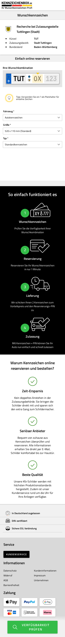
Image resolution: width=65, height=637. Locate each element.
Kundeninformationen (45, 570)
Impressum (40, 575)
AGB (5, 580)
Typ (5, 138)
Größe (6, 125)
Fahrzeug (8, 111)
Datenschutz (9, 570)
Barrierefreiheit (11, 585)
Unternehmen (41, 580)
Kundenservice (16, 554)
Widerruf (7, 575)
